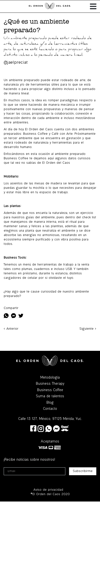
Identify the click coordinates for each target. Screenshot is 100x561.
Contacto (50, 409)
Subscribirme (83, 471)
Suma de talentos (50, 397)
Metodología (50, 378)
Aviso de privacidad (48, 490)
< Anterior (11, 329)
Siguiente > (87, 329)
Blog (50, 403)
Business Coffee (50, 390)
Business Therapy (50, 384)
